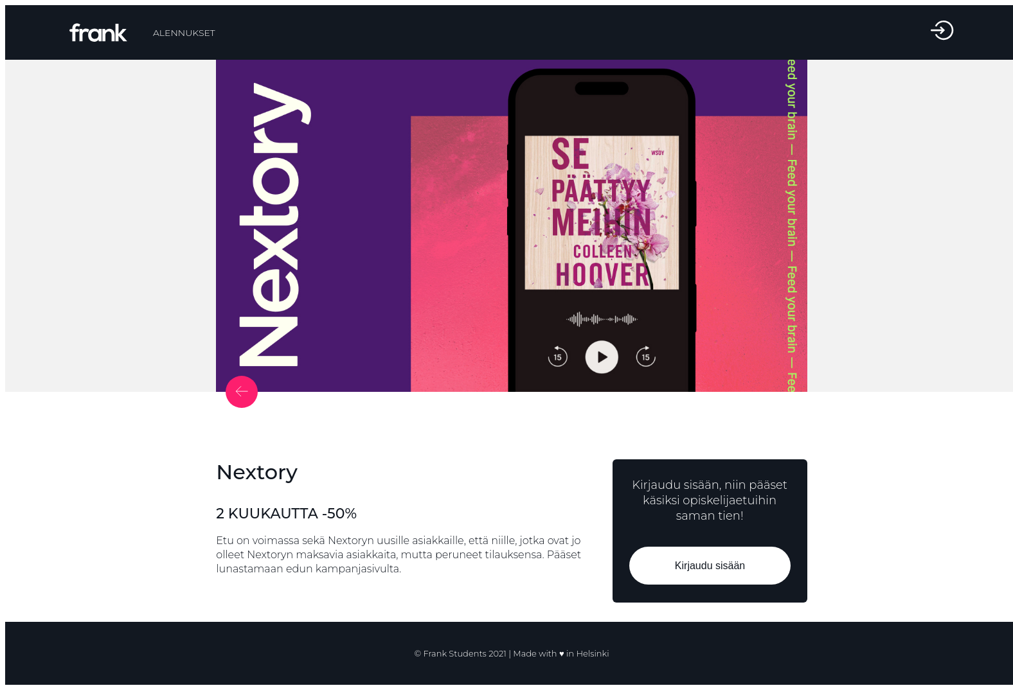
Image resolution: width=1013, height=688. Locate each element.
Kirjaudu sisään (709, 565)
